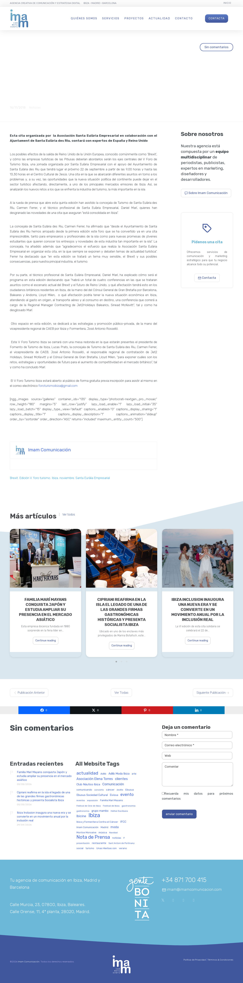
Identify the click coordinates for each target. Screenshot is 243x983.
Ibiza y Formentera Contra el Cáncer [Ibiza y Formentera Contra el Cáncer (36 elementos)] (97, 822)
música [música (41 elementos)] (103, 832)
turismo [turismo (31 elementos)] (90, 848)
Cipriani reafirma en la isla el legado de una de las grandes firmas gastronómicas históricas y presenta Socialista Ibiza (121, 612)
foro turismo (41, 478)
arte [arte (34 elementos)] (134, 773)
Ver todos (68, 514)
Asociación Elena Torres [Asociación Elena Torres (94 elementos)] (94, 779)
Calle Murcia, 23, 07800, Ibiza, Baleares (47, 904)
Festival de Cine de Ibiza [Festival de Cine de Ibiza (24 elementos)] (88, 806)
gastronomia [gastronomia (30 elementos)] (128, 806)
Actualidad (159, 18)
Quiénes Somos (84, 18)
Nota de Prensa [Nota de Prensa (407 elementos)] (93, 837)
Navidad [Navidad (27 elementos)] (113, 832)
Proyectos (134, 18)
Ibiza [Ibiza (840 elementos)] (94, 815)
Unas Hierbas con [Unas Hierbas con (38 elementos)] (106, 848)
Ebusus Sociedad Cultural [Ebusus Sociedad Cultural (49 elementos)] (92, 795)
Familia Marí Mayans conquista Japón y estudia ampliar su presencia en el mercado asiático (45, 609)
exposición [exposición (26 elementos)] (92, 800)
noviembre (67, 478)
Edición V (25, 478)
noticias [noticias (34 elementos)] (116, 838)
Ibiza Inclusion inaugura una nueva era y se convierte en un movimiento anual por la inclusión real (197, 609)
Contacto (184, 18)
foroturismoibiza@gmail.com (58, 386)
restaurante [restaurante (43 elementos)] (99, 843)
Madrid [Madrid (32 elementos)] (104, 827)
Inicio (227, 2)
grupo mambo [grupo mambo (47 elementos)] (100, 810)
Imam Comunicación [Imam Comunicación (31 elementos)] (87, 827)
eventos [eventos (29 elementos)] (80, 800)
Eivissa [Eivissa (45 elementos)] (114, 795)
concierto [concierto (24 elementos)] (99, 790)
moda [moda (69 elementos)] (115, 827)
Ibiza (55, 478)
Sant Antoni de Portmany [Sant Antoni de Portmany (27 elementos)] (121, 843)
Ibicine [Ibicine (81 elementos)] (81, 816)
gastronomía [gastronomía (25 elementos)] (82, 811)
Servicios (110, 18)
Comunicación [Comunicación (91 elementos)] (113, 784)
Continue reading (45, 640)
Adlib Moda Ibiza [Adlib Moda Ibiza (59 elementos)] (119, 773)
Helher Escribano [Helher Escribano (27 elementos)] (119, 811)
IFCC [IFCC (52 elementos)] (123, 821)
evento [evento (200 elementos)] (127, 795)
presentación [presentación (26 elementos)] (83, 843)
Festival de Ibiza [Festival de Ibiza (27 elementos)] (111, 806)
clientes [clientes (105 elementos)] (121, 779)
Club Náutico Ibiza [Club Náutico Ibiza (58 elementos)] (88, 784)
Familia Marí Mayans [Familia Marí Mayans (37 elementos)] (111, 800)
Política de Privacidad (194, 959)
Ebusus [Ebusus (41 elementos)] (129, 789)
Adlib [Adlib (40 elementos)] (103, 773)
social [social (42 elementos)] (79, 848)
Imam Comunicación (49, 449)
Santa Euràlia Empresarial (93, 478)
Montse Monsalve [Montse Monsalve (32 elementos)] (86, 832)
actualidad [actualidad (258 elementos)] (87, 773)
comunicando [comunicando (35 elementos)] (84, 789)
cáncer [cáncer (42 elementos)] (110, 789)
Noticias (35, 107)
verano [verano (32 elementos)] (123, 848)
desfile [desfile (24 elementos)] (120, 790)
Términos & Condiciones (220, 959)
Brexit (14, 478)
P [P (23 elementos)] (124, 838)
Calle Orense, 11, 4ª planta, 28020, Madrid (49, 911)
